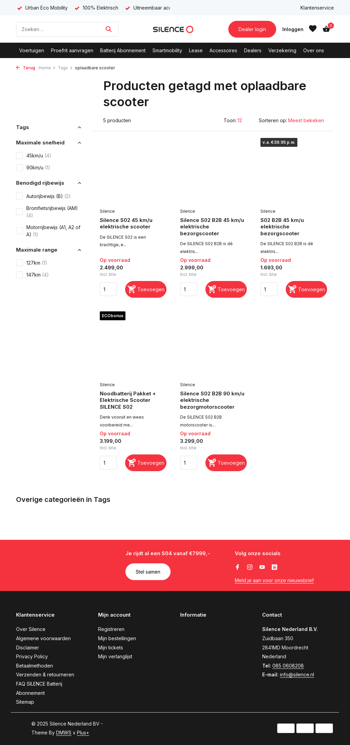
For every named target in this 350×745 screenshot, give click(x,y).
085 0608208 (288, 666)
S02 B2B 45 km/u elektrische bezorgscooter (282, 227)
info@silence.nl (297, 674)
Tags (65, 67)
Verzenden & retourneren (45, 674)
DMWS (63, 732)
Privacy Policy (32, 656)
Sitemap (25, 702)
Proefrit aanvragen (72, 50)
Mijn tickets (110, 647)
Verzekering (282, 50)
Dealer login (252, 29)
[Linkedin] (274, 567)
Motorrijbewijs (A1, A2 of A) (48, 230)
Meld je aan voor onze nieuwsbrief (274, 580)
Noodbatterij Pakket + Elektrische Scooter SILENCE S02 (128, 400)
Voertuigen (31, 50)
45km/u (33, 155)
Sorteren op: (273, 120)
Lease (196, 50)
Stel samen (148, 572)
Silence (107, 211)
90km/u (33, 167)
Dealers (252, 50)
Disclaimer (27, 647)
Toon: (230, 120)
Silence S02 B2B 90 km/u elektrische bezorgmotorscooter (212, 400)
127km (31, 262)
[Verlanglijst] (313, 29)
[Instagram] (250, 567)
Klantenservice (317, 8)
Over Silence (30, 629)
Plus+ (83, 732)
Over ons (313, 50)
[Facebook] (237, 567)
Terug (25, 67)
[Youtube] (262, 567)
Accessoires (223, 50)
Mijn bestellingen (117, 638)
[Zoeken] (67, 29)
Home (47, 67)
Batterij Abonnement (123, 50)
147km (32, 274)
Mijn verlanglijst (115, 656)
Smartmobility (167, 50)
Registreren (111, 629)
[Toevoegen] (145, 289)
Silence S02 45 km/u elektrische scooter (126, 223)
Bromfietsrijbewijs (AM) (47, 211)
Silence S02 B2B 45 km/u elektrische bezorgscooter (212, 227)
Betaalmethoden (34, 666)
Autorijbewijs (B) (43, 196)
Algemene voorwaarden (43, 638)
